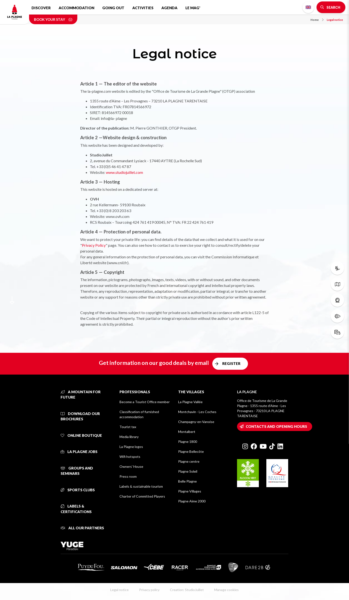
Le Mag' (192, 8)
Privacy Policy (94, 245)
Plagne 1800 (187, 441)
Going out (113, 8)
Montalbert (186, 432)
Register (231, 363)
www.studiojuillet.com (124, 172)
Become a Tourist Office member (144, 402)
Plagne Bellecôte (191, 451)
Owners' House (131, 466)
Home (317, 20)
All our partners (82, 528)
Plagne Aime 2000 (192, 501)
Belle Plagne (187, 481)
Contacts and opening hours (276, 426)
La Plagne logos (131, 447)
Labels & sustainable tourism (141, 486)
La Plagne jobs (79, 451)
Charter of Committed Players (142, 496)
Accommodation (76, 8)
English (308, 7)
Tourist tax (127, 427)
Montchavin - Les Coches (197, 412)
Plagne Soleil (187, 471)
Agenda (169, 8)
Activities (142, 8)
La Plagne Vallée (190, 402)
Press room (128, 476)
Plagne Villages (189, 491)
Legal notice (335, 20)
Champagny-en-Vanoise (196, 422)
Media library (129, 437)
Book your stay (53, 19)
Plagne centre (188, 461)
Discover (41, 8)
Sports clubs (78, 490)
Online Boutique (81, 435)
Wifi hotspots (129, 456)
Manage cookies (226, 590)
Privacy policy (149, 590)
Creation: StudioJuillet (187, 590)
